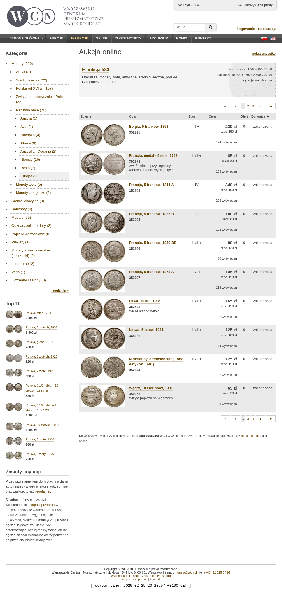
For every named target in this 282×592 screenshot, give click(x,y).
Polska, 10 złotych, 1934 (42, 424)
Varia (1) (18, 272)
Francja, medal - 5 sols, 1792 (153, 155)
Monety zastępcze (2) (33, 192)
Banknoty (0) (21, 209)
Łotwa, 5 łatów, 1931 (146, 330)
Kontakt (203, 38)
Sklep (101, 38)
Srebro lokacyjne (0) (27, 201)
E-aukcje (79, 38)
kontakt (155, 579)
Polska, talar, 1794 (38, 312)
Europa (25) (30, 176)
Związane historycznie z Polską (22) (41, 99)
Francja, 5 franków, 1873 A (151, 272)
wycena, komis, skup (125, 575)
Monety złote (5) (29, 184)
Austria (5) (28, 118)
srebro (166, 575)
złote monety (150, 575)
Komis (181, 38)
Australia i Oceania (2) (38, 151)
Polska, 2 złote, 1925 (40, 371)
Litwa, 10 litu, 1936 (144, 301)
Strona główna (27, 38)
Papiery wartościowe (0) (30, 234)
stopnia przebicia (42, 505)
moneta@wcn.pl (186, 572)
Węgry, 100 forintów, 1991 (151, 388)
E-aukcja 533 (95, 69)
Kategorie (16, 53)
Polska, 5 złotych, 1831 (41, 327)
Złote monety (128, 38)
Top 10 (13, 303)
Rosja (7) (27, 168)
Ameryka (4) (30, 135)
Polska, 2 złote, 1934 (40, 439)
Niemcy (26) (30, 159)
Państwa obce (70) (31, 110)
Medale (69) (21, 217)
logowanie (246, 29)
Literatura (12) (22, 264)
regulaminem (250, 435)
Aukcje (56, 38)
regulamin (42, 491)
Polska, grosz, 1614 (39, 342)
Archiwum (158, 38)
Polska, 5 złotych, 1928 (41, 356)
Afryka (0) (28, 143)
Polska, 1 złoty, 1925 (40, 454)
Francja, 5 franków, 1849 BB (153, 243)
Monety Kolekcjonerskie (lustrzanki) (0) (30, 252)
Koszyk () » (188, 5)
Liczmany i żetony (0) (28, 280)
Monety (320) (22, 64)
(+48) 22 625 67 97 (217, 572)
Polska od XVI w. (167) (34, 88)
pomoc (142, 579)
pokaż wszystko (264, 53)
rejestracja (267, 29)
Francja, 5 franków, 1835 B (151, 214)
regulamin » (60, 290)
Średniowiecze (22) (31, 80)
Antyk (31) (24, 72)
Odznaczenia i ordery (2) (31, 225)
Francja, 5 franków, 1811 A (151, 185)
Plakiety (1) (20, 242)
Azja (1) (26, 127)
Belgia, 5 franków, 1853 (148, 126)
